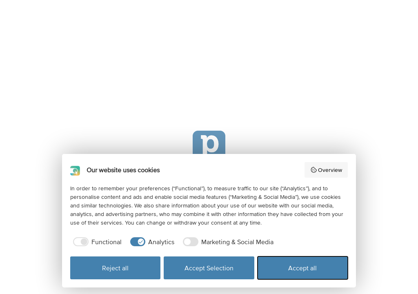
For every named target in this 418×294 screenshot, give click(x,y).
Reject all (115, 268)
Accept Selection (209, 268)
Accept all (302, 268)
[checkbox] (96, 242)
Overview (326, 170)
